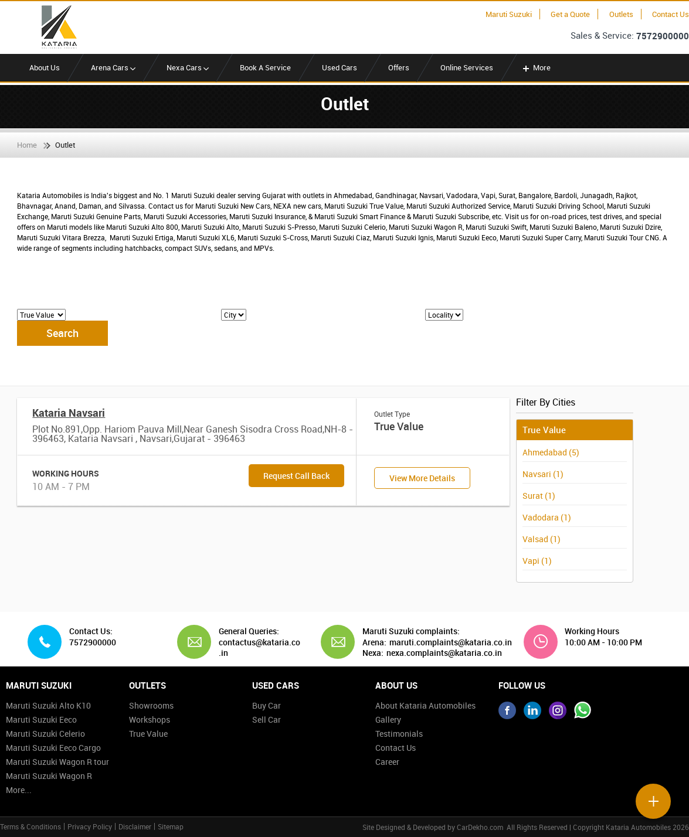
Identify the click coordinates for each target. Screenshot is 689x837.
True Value (148, 733)
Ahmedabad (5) (550, 452)
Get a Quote (570, 14)
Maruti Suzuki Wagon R (49, 775)
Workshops (149, 719)
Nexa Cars (188, 67)
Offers (398, 67)
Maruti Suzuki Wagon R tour (57, 761)
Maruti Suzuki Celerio (45, 733)
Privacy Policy (89, 826)
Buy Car (266, 705)
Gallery (388, 719)
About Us (44, 67)
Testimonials (399, 733)
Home (27, 145)
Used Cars (339, 67)
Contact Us (670, 14)
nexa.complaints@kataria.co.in (444, 653)
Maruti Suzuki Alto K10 (48, 705)
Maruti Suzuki (509, 14)
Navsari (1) (543, 473)
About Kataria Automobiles (425, 705)
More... (19, 789)
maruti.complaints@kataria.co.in (450, 642)
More (536, 67)
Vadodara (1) (546, 517)
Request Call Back (296, 475)
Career (387, 761)
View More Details (422, 478)
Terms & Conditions (30, 826)
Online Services (466, 67)
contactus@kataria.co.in (259, 647)
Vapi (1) (537, 560)
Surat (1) (538, 495)
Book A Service (265, 67)
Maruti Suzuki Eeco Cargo (53, 747)
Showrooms (151, 705)
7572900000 (662, 36)
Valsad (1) (541, 539)
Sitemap (171, 826)
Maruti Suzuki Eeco (41, 719)
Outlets (621, 14)
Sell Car (266, 719)
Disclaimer (134, 826)
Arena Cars (113, 67)
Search (62, 333)
